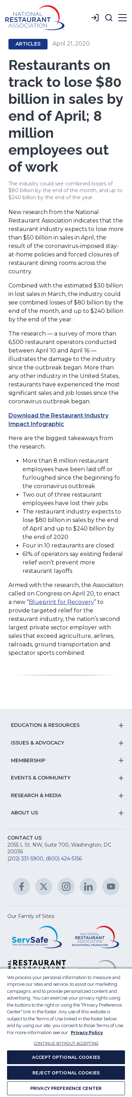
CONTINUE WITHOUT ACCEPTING (66, 1043)
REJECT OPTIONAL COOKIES (66, 1072)
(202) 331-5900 (25, 858)
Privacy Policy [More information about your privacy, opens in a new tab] (87, 1032)
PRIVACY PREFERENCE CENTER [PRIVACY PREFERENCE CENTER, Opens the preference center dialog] (66, 1088)
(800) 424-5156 (64, 858)
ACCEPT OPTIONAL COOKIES (66, 1057)
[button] (109, 17)
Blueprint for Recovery (61, 602)
